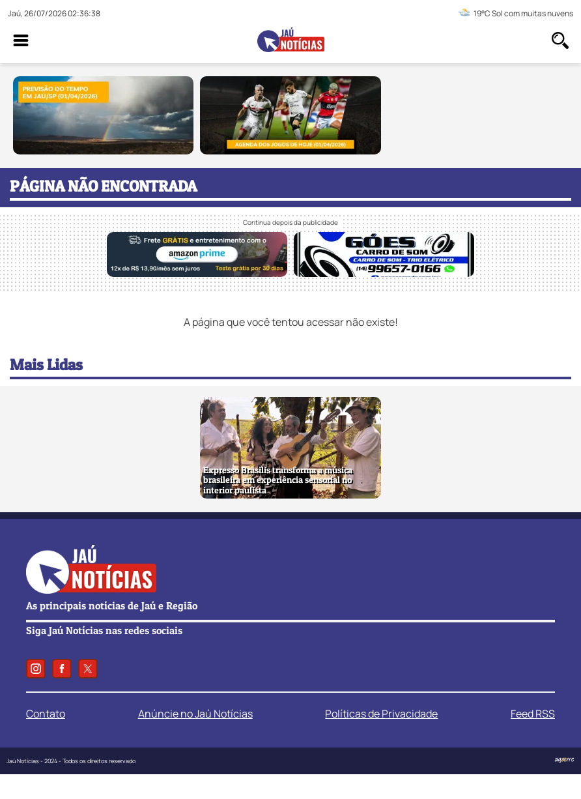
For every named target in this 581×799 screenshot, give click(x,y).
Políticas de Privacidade (381, 713)
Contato (45, 713)
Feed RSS (533, 713)
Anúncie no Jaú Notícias (195, 713)
